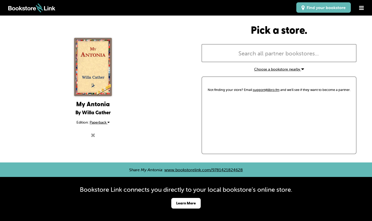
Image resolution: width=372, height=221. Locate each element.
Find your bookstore (323, 7)
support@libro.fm (266, 90)
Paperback (100, 122)
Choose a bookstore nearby (279, 69)
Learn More (186, 203)
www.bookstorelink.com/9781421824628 (203, 169)
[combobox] (279, 53)
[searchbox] (279, 53)
